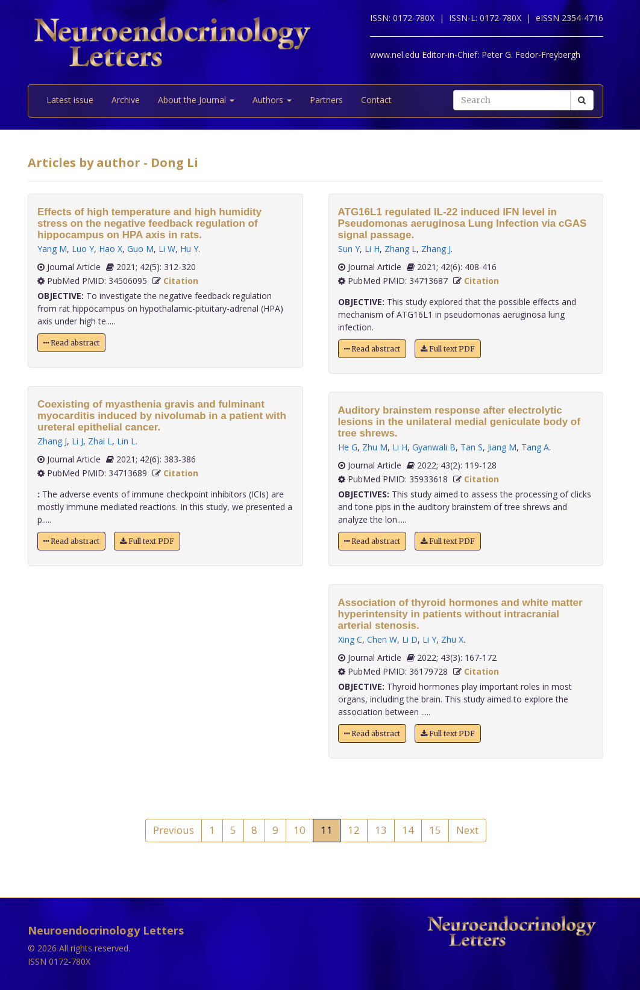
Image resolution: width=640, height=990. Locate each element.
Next (467, 830)
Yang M (52, 248)
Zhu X (452, 639)
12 (354, 830)
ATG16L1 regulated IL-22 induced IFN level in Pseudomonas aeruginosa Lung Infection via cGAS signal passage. (462, 223)
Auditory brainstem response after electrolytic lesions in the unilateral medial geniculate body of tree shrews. (459, 422)
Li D (410, 639)
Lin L (126, 441)
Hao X (110, 248)
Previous (173, 830)
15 (435, 830)
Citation (180, 280)
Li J (77, 441)
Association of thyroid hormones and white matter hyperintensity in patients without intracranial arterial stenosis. (460, 614)
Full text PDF (147, 541)
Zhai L (100, 441)
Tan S (471, 447)
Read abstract (71, 342)
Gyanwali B (434, 447)
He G (347, 447)
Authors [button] (272, 100)
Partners (326, 100)
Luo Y (83, 248)
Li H (372, 248)
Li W (166, 248)
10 (299, 830)
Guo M (140, 248)
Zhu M (374, 447)
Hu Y (189, 248)
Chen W (382, 639)
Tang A (535, 447)
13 (381, 830)
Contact (376, 100)
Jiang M (502, 447)
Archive (125, 100)
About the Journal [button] (196, 100)
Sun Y (349, 248)
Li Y (429, 639)
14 (408, 830)
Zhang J (52, 441)
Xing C (350, 639)
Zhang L (400, 248)
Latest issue (69, 100)
